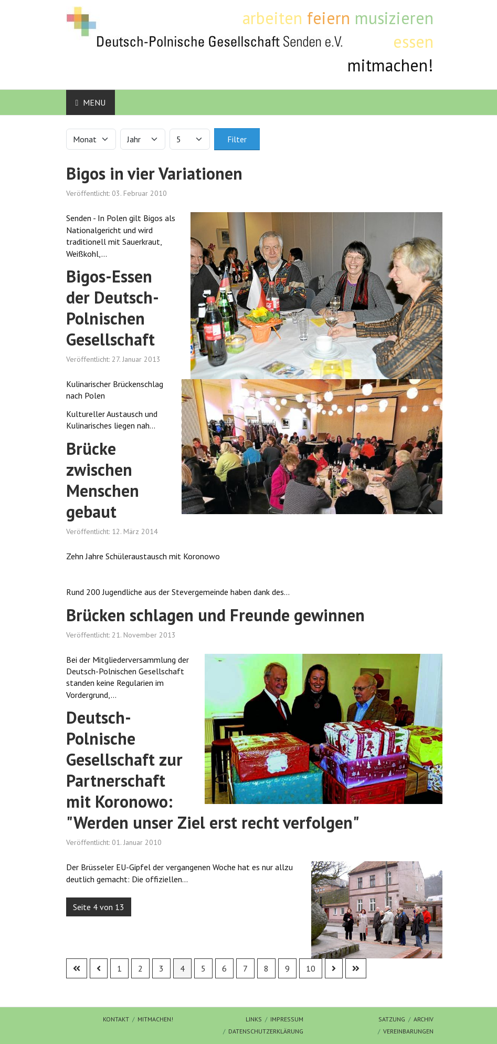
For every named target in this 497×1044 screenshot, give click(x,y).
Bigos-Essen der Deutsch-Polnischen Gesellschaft (112, 307)
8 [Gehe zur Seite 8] (266, 968)
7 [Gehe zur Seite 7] (245, 968)
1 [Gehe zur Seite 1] (119, 968)
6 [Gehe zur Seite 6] (224, 968)
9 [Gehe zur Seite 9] (287, 968)
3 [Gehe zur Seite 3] (161, 968)
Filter (237, 139)
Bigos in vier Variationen (154, 173)
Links (254, 1019)
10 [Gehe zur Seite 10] (310, 968)
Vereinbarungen (408, 1031)
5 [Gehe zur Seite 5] (203, 968)
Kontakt (116, 1019)
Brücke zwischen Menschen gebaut (102, 480)
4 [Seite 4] (182, 968)
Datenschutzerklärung (265, 1031)
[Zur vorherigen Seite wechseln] (99, 968)
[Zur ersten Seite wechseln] (76, 968)
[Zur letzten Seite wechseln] (355, 968)
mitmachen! (155, 1019)
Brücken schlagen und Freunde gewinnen (215, 615)
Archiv (423, 1019)
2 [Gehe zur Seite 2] (140, 968)
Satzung (391, 1019)
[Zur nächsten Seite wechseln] (334, 968)
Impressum (286, 1019)
